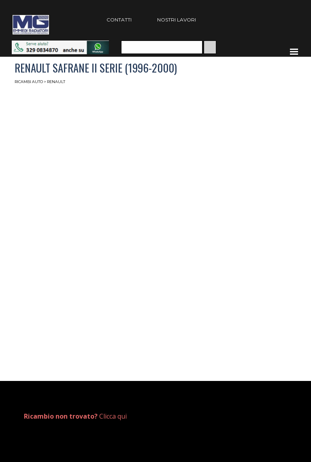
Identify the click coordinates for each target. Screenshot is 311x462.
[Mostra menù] (294, 51)
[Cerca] (161, 47)
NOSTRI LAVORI (176, 20)
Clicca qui (75, 416)
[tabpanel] (85, 416)
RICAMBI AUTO (29, 81)
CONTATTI (119, 20)
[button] (60, 44)
